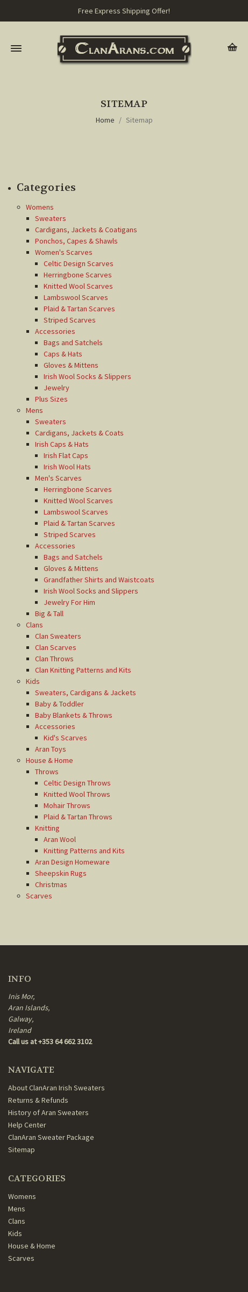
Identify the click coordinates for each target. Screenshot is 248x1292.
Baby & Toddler (59, 704)
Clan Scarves (55, 647)
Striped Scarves (70, 320)
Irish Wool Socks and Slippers (91, 591)
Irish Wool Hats (67, 467)
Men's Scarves (58, 478)
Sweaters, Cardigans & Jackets (85, 692)
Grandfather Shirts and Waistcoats (99, 579)
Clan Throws (54, 658)
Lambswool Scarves (76, 297)
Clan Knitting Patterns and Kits (83, 670)
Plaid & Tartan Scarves (79, 308)
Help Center (27, 1125)
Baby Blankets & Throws (73, 715)
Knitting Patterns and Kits (84, 850)
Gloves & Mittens (71, 365)
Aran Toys (50, 749)
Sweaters (50, 218)
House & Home (49, 760)
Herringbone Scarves (78, 275)
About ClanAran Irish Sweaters (56, 1088)
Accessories (55, 331)
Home (105, 120)
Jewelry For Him (69, 602)
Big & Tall (49, 613)
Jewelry (56, 387)
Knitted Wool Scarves (78, 286)
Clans (34, 625)
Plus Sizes (51, 399)
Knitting (47, 828)
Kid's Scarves (65, 738)
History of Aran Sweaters (48, 1112)
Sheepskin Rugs (61, 873)
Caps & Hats (63, 354)
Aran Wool (60, 839)
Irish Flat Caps (66, 455)
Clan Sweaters (58, 636)
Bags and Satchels (73, 342)
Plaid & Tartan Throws (78, 817)
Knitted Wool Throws (77, 794)
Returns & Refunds (38, 1100)
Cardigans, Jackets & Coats (79, 433)
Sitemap (139, 120)
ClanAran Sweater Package (51, 1137)
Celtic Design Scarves (79, 263)
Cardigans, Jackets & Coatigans (86, 229)
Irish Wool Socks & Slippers (87, 376)
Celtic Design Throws (77, 783)
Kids (33, 681)
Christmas (51, 884)
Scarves (39, 896)
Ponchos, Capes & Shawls (76, 241)
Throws (47, 771)
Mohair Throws (67, 805)
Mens (34, 410)
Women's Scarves (64, 252)
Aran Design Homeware (72, 862)
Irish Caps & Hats (62, 444)
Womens (40, 207)
